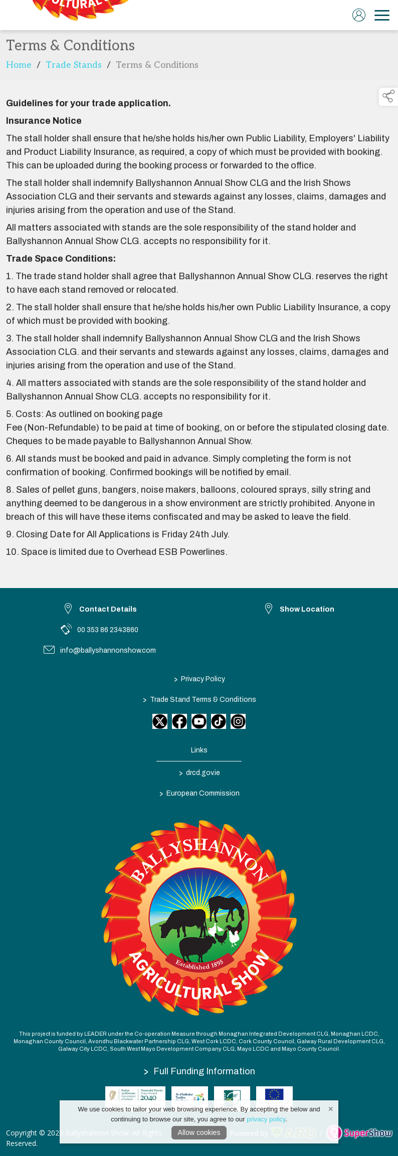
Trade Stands (74, 66)
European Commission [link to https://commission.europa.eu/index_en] (199, 793)
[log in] (359, 15)
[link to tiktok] (218, 721)
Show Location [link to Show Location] (307, 609)
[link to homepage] (78, 15)
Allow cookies (199, 1132)
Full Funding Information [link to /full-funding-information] (199, 1071)
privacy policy (266, 1119)
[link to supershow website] (359, 1132)
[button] (388, 97)
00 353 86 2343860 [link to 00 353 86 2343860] (107, 630)
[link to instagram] (238, 721)
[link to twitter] (159, 721)
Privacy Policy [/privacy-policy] (199, 678)
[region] (199, 328)
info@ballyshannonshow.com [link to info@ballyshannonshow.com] (108, 650)
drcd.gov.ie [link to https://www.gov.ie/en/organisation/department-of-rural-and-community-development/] (199, 772)
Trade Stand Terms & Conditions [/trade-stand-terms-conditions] (199, 699)
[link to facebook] (179, 721)
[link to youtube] (199, 721)
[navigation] (381, 15)
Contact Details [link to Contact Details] (108, 609)
